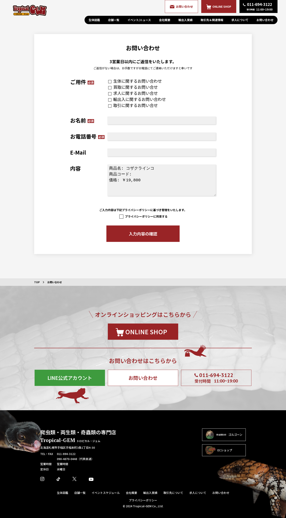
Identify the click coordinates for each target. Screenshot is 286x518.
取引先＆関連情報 (212, 20)
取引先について (173, 493)
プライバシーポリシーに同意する (143, 216)
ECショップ (218, 450)
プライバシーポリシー (143, 500)
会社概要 (164, 20)
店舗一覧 (113, 20)
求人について (239, 20)
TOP (37, 282)
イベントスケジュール (106, 493)
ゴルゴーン (223, 434)
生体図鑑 (94, 20)
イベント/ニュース (139, 20)
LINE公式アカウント (70, 377)
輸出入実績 (185, 20)
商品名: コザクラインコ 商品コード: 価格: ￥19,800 (161, 180)
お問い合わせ (264, 20)
